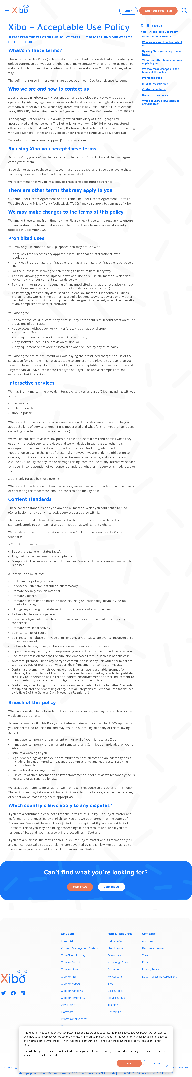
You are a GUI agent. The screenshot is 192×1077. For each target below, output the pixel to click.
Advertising (68, 1005)
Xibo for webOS (70, 983)
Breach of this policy (155, 95)
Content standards (154, 89)
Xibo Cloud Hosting (73, 955)
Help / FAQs (115, 941)
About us (147, 941)
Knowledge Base (118, 962)
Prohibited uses (152, 77)
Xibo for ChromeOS (73, 998)
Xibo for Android (71, 962)
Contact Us (111, 886)
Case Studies (115, 990)
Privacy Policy (150, 969)
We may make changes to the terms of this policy (160, 70)
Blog (110, 983)
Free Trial (67, 941)
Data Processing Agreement (159, 976)
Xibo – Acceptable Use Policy (159, 31)
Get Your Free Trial (158, 10)
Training (113, 1005)
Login (128, 10)
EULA (145, 962)
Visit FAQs (80, 886)
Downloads (114, 955)
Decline (156, 1063)
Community (115, 969)
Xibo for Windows (72, 990)
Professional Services (74, 1019)
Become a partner (153, 948)
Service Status (116, 998)
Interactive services (155, 83)
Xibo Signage (14, 1067)
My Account (115, 976)
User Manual (115, 948)
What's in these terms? (156, 36)
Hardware (67, 1012)
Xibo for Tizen (69, 976)
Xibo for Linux (69, 969)
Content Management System (79, 948)
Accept (129, 1063)
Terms (146, 955)
